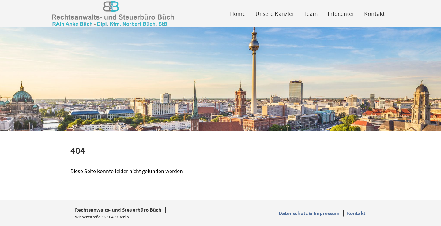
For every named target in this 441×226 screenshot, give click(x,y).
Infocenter (341, 13)
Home (238, 13)
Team (310, 13)
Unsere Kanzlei (274, 13)
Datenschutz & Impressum (309, 213)
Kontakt (374, 13)
